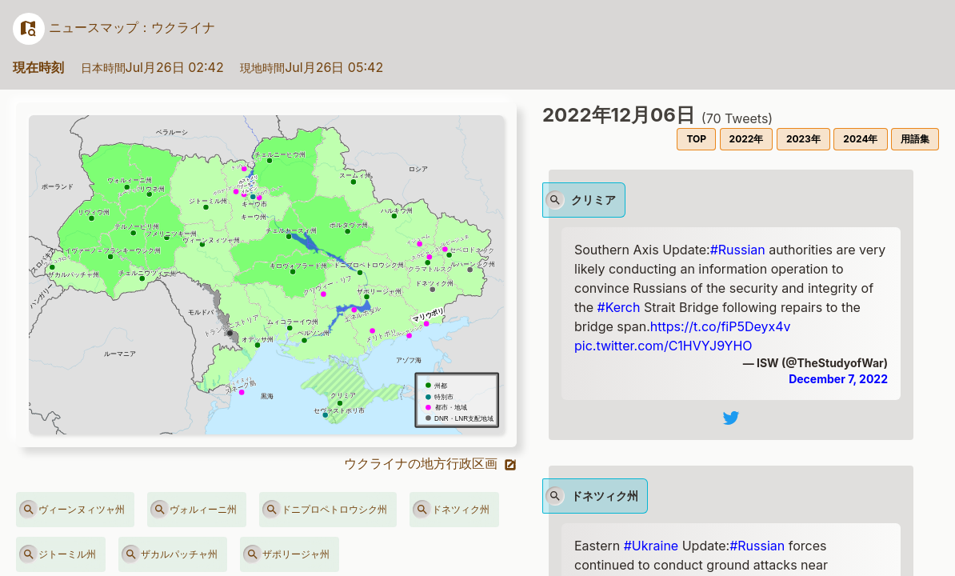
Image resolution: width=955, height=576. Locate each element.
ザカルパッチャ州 (170, 554)
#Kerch (619, 307)
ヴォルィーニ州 (193, 509)
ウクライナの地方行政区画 (430, 463)
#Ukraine (651, 546)
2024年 (860, 139)
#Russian (737, 250)
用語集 (915, 139)
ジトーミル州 (57, 554)
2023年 (803, 139)
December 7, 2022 (838, 379)
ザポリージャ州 (286, 554)
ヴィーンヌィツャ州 (72, 509)
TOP (696, 139)
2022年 (746, 139)
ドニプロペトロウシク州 (324, 509)
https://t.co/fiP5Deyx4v (720, 326)
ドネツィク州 (451, 509)
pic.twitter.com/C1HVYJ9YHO (663, 346)
